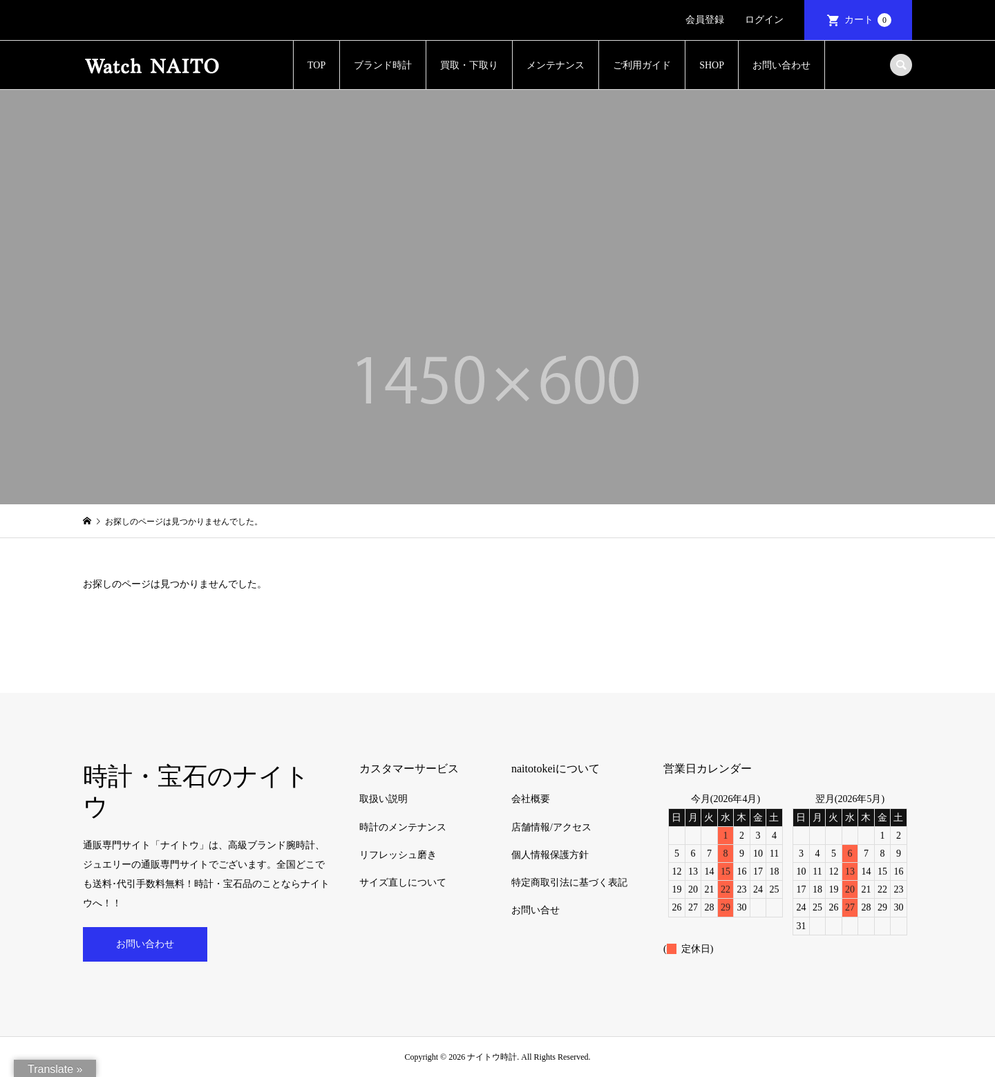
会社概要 (530, 799)
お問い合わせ (781, 65)
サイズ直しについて (402, 882)
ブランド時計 (383, 65)
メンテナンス (556, 65)
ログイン (764, 20)
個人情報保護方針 (550, 855)
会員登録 (704, 20)
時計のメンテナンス (402, 827)
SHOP (711, 65)
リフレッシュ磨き (398, 855)
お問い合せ (535, 910)
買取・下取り (469, 65)
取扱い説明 (383, 799)
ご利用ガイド (642, 65)
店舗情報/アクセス (551, 827)
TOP (316, 65)
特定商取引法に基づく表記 (569, 882)
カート (867, 20)
